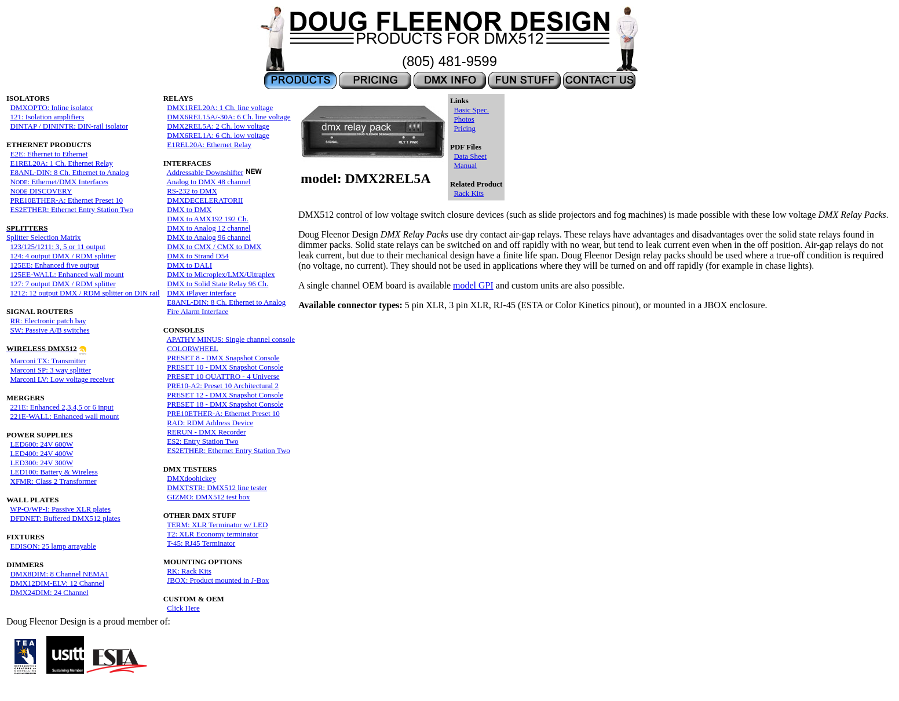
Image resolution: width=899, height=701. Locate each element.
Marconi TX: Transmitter (48, 360)
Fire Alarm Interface (197, 311)
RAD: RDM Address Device (210, 422)
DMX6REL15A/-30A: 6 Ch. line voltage (228, 116)
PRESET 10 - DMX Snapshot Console (225, 367)
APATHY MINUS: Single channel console (230, 339)
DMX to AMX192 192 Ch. (207, 218)
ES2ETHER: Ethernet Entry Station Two (72, 209)
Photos (464, 119)
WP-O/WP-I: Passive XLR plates (60, 509)
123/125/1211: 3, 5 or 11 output (57, 246)
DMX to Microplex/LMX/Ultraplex (221, 274)
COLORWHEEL (192, 348)
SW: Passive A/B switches (50, 330)
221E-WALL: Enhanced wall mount (64, 416)
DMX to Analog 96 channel (208, 237)
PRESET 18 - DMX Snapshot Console (225, 404)
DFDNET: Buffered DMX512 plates (65, 518)
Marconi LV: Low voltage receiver (62, 379)
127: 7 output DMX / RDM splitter (63, 283)
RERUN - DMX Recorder (206, 432)
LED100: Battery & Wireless (54, 472)
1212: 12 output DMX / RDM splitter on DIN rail (85, 293)
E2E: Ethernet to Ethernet (49, 153)
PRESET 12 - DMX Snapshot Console (225, 394)
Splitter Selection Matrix (43, 233)
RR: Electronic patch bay (48, 320)
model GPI (473, 285)
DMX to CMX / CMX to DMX (214, 246)
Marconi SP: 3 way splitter (50, 370)
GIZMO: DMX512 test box (208, 496)
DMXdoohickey (191, 478)
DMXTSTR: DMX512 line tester (217, 487)
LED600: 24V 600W (42, 444)
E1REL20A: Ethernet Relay (209, 144)
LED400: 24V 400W (42, 453)
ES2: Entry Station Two (202, 441)
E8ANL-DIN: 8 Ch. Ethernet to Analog (69, 172)
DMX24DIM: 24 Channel (49, 592)
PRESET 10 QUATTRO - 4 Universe (223, 376)
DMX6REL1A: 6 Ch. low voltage (218, 135)
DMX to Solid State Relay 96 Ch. (217, 283)
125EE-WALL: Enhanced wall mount (67, 274)
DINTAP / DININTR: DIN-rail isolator (69, 126)
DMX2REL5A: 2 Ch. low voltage (218, 126)
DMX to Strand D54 (198, 255)
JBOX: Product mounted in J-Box (218, 580)
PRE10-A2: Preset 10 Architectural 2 (223, 385)
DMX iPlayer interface (201, 293)
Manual (465, 165)
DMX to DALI (189, 265)
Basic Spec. (471, 109)
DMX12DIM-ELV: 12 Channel (57, 583)
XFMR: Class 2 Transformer (53, 481)
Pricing (465, 128)
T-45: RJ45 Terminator (201, 543)
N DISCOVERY (41, 191)
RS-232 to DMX (192, 191)
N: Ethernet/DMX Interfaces (59, 181)
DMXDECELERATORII (205, 200)
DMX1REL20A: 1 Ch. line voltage (220, 107)
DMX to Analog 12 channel (208, 228)
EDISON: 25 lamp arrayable (53, 546)
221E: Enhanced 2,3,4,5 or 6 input (62, 407)
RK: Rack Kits (189, 571)
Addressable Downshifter (204, 172)
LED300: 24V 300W (42, 462)
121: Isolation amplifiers (47, 116)
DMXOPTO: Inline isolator (51, 107)
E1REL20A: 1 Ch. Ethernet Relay (61, 163)
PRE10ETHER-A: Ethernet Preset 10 (66, 200)
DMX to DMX (189, 209)
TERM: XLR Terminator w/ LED (217, 524)
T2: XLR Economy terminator (212, 534)
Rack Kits (469, 193)
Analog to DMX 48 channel (208, 181)
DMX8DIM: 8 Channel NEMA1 (59, 573)
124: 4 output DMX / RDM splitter (63, 255)
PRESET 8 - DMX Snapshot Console (223, 357)
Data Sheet (470, 156)
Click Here (183, 608)
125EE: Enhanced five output (54, 265)
